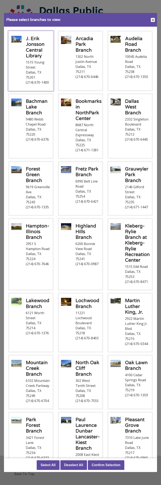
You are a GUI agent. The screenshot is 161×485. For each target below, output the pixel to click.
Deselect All (73, 465)
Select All (48, 465)
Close (153, 20)
